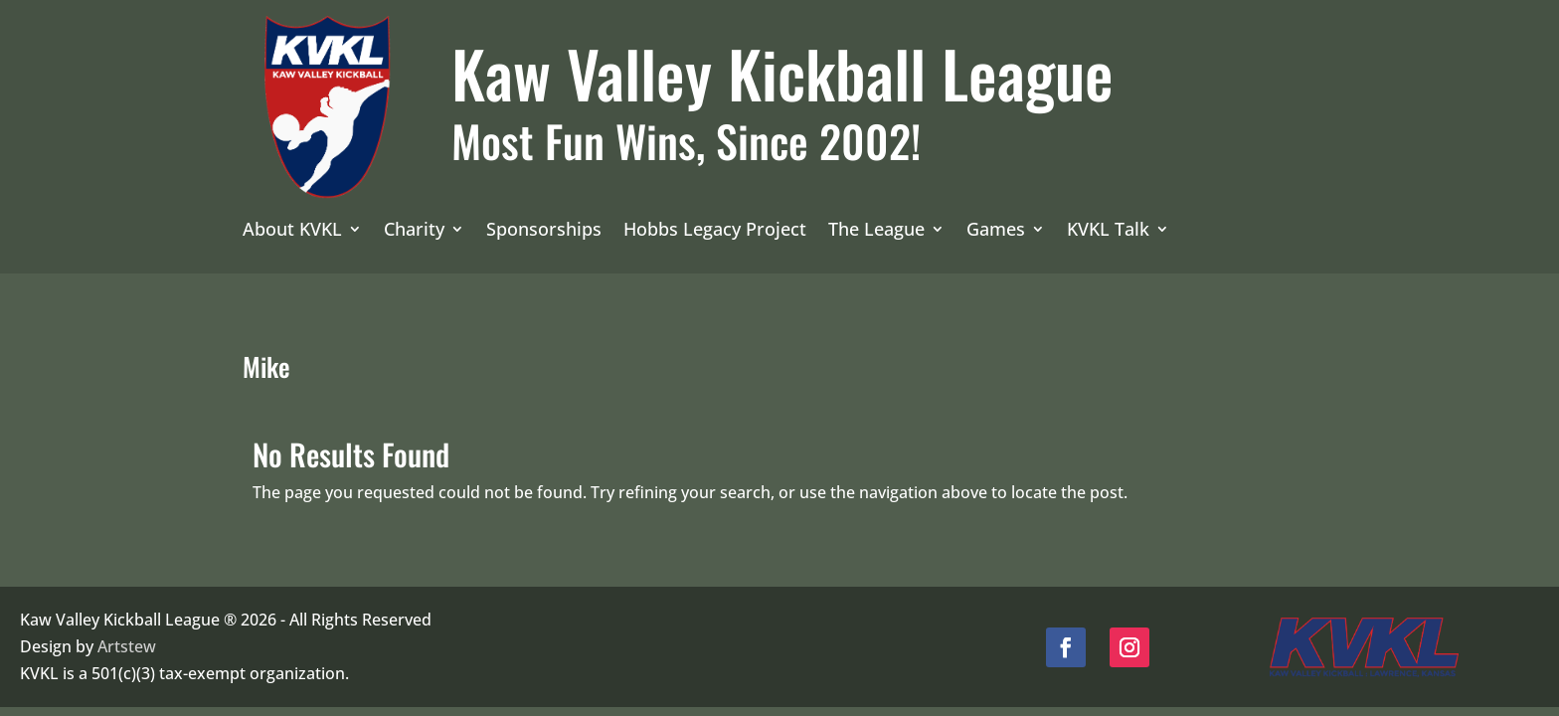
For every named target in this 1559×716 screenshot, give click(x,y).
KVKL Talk (1108, 231)
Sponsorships (544, 231)
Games (995, 231)
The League (876, 231)
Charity (414, 231)
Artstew (126, 646)
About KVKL (292, 231)
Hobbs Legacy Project (714, 231)
